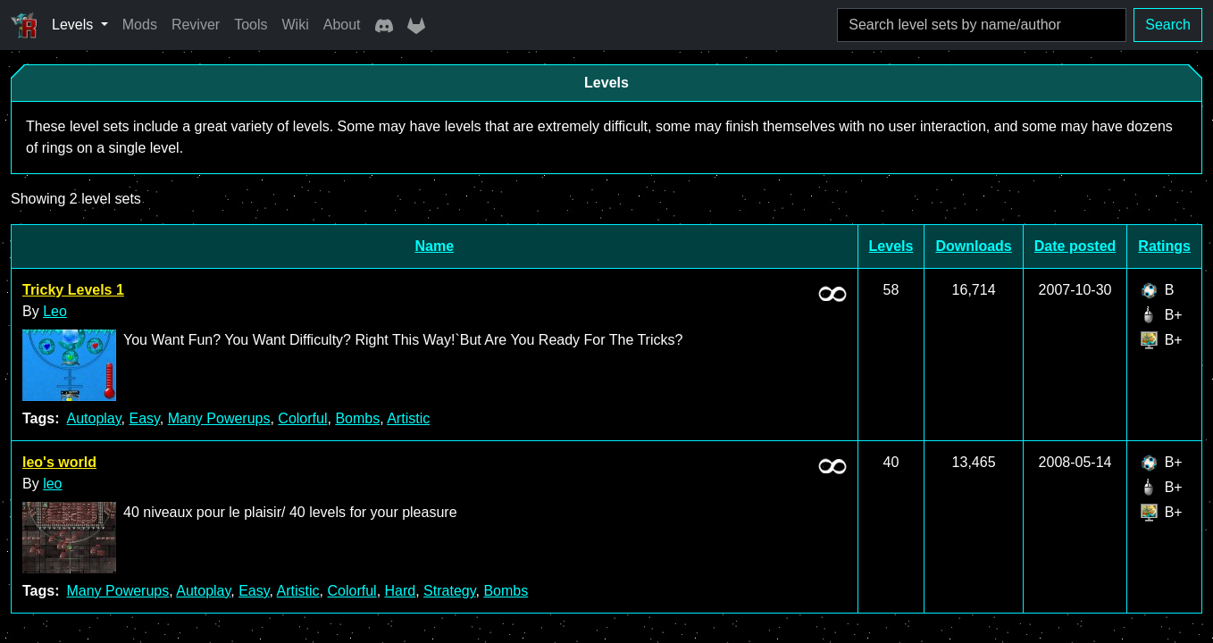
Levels (891, 246)
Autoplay (93, 418)
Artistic (408, 418)
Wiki (295, 24)
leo (52, 483)
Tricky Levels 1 (73, 289)
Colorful (302, 418)
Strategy (449, 590)
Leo (55, 311)
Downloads (973, 246)
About (342, 24)
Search (1168, 24)
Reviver (195, 24)
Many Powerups (219, 418)
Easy (144, 418)
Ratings (1164, 246)
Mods (139, 24)
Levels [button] (74, 24)
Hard (400, 590)
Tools (250, 24)
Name (435, 246)
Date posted (1075, 246)
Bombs (357, 418)
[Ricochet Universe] (24, 25)
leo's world (59, 462)
